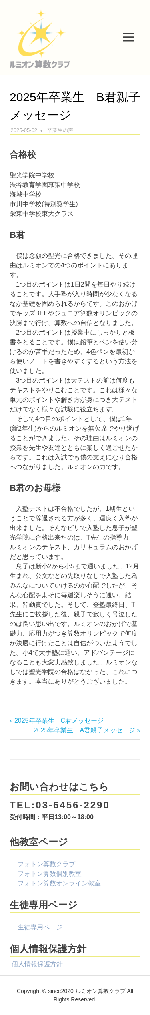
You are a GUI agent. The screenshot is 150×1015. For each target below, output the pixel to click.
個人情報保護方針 (37, 964)
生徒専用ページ (40, 927)
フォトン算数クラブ (46, 864)
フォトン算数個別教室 (50, 873)
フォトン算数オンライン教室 (59, 883)
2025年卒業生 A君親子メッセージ (84, 730)
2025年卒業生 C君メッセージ (59, 720)
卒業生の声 (60, 130)
